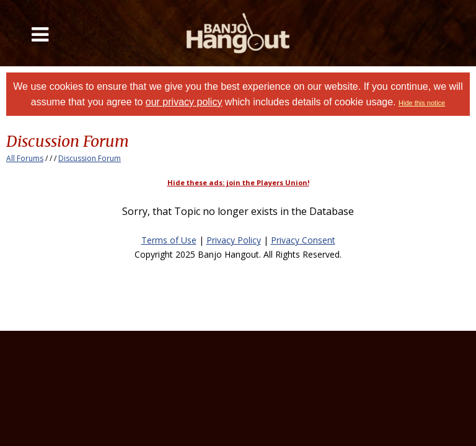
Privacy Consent (303, 240)
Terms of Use (168, 240)
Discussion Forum (89, 158)
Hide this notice (422, 103)
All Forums (24, 158)
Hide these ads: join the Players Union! (238, 182)
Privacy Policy (233, 240)
